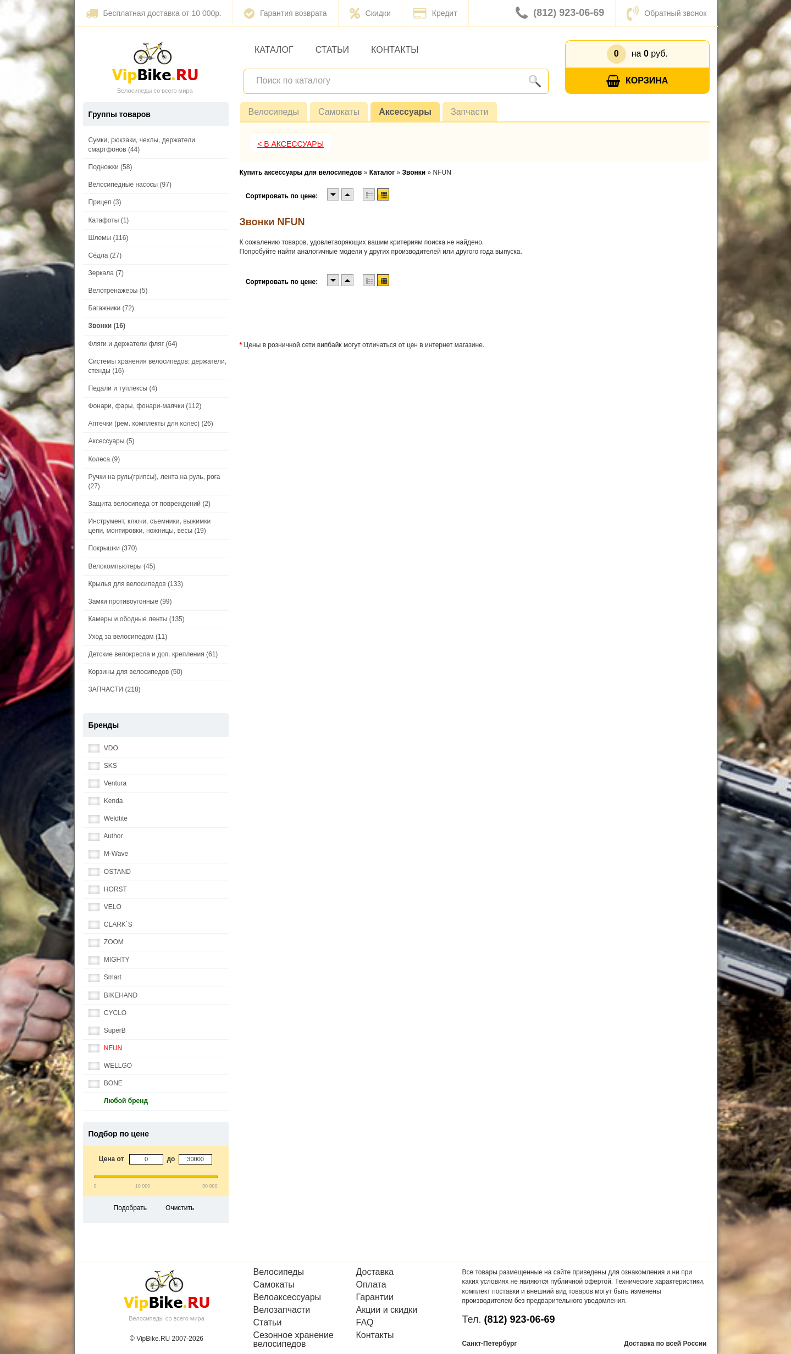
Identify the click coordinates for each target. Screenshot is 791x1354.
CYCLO (107, 1013)
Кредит (435, 13)
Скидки (370, 13)
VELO (104, 907)
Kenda (105, 801)
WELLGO (110, 1066)
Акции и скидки (387, 1310)
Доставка (375, 1272)
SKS (102, 766)
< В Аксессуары (290, 144)
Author (105, 836)
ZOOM (106, 942)
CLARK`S (110, 925)
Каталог (274, 49)
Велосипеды (273, 111)
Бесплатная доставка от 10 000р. (154, 13)
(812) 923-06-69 (560, 13)
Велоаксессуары (287, 1297)
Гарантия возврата (285, 13)
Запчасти (470, 111)
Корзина (637, 81)
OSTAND (109, 872)
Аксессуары (405, 111)
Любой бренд (118, 1101)
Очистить (179, 1208)
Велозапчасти (282, 1310)
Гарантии (375, 1297)
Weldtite (108, 819)
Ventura (107, 783)
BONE (105, 1083)
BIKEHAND (113, 995)
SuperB (107, 1031)
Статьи (332, 49)
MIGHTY (109, 960)
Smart (104, 977)
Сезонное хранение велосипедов (293, 1340)
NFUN (105, 1048)
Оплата (371, 1284)
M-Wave (108, 854)
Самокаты (338, 111)
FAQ (365, 1322)
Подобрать (130, 1208)
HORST (107, 889)
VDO (103, 748)
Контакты (394, 49)
